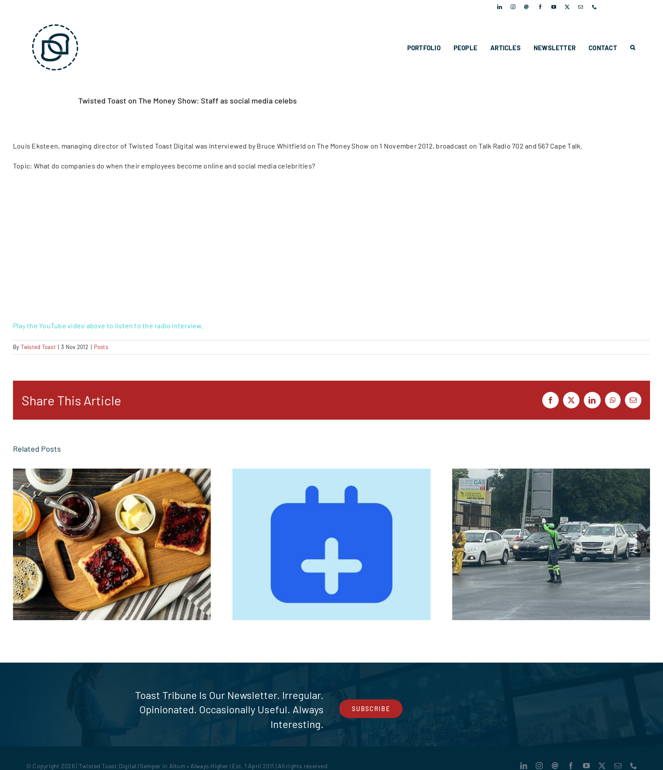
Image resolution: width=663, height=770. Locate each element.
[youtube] (553, 6)
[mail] (580, 6)
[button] (632, 47)
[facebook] (540, 6)
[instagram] (513, 6)
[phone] (594, 6)
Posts (101, 346)
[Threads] (526, 6)
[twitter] (567, 6)
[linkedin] (499, 6)
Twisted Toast (38, 346)
